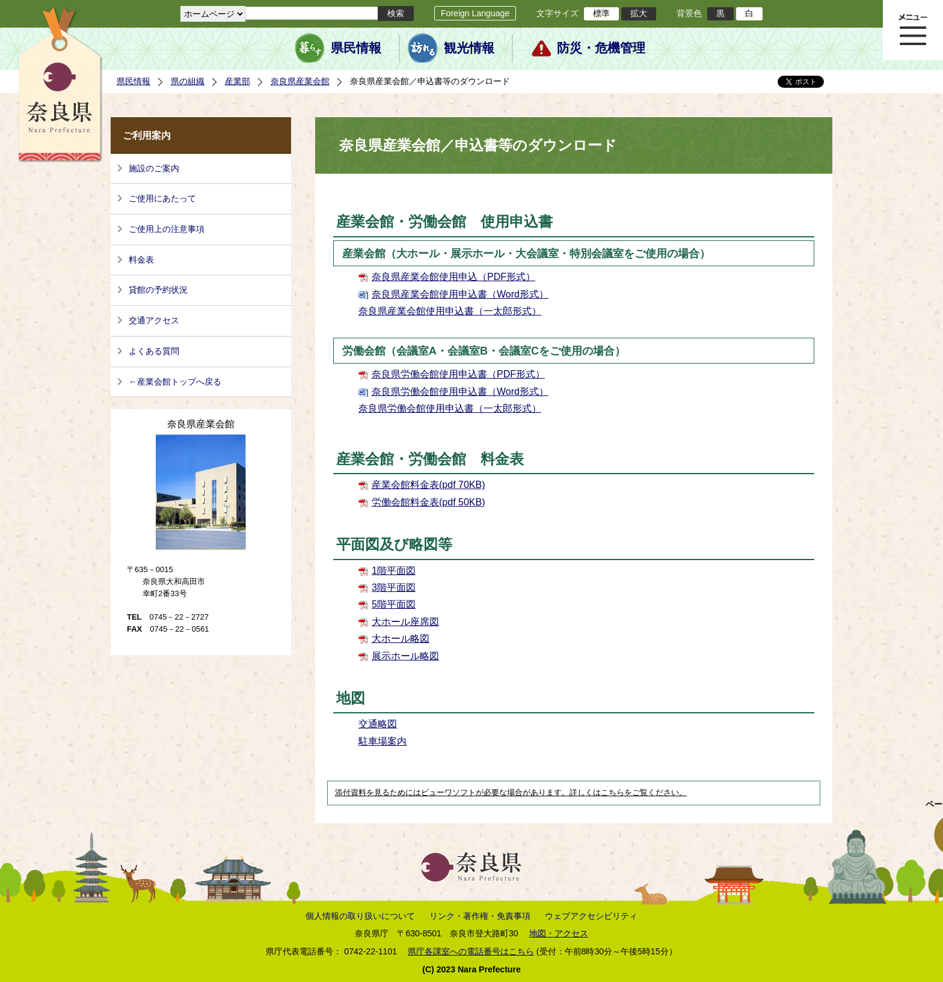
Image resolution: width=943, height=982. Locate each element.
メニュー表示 (913, 30)
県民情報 (356, 48)
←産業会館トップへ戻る (175, 381)
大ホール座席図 (405, 622)
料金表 (141, 259)
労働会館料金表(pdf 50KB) (428, 502)
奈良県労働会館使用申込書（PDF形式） (458, 374)
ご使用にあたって (162, 198)
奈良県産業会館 (300, 81)
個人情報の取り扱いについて (360, 916)
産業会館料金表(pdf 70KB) (428, 485)
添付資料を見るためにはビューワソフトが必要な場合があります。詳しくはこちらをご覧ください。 (511, 792)
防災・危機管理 (601, 48)
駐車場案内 (382, 741)
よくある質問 (154, 351)
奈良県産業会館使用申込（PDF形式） (453, 277)
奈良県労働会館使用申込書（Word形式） (460, 391)
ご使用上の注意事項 (166, 229)
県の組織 (187, 81)
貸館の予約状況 (158, 289)
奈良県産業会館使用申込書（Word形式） (460, 294)
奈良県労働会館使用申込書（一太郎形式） (449, 408)
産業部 (237, 81)
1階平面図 (394, 571)
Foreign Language (475, 13)
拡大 (638, 13)
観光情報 (469, 48)
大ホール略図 (400, 638)
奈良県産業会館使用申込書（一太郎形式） (449, 311)
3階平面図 (394, 587)
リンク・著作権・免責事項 (479, 916)
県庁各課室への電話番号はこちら (471, 951)
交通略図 (377, 724)
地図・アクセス (558, 933)
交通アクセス (154, 320)
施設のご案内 (154, 168)
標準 (601, 13)
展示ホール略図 (405, 656)
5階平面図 (394, 604)
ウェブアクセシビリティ (591, 916)
